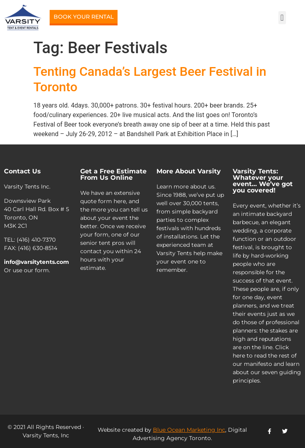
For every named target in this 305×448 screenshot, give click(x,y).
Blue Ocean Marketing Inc (189, 429)
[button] (282, 17)
